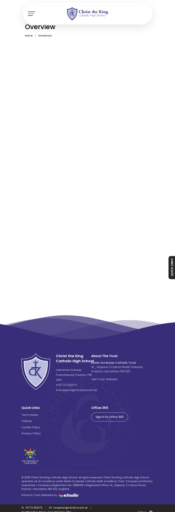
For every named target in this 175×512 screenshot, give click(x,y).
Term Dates (29, 415)
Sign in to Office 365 (110, 417)
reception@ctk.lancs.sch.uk (77, 390)
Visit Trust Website (104, 379)
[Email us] (68, 507)
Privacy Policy (31, 433)
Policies (26, 421)
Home (29, 35)
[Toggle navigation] (31, 13)
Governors (45, 35)
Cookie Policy (30, 427)
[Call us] (31, 507)
